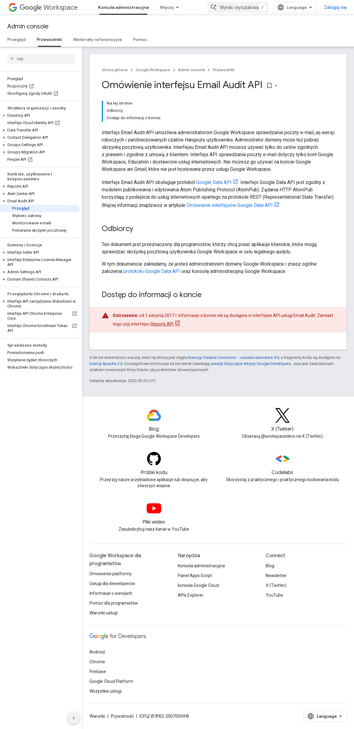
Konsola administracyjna (201, 565)
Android (97, 652)
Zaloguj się (335, 7)
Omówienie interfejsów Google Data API (230, 205)
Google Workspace (153, 70)
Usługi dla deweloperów (112, 583)
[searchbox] (41, 59)
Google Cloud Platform (111, 681)
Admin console (28, 26)
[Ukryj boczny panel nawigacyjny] (74, 718)
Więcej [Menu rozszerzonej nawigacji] (167, 7)
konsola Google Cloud (198, 585)
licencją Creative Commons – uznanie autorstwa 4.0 (233, 357)
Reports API (162, 324)
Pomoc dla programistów (113, 603)
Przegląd (16, 39)
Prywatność (122, 716)
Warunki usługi (103, 612)
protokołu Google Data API (151, 271)
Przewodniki (224, 70)
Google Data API (214, 182)
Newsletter (276, 575)
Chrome (97, 661)
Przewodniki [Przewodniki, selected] (49, 39)
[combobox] (237, 7)
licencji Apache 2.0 (105, 363)
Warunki (97, 716)
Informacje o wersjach (110, 593)
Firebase (97, 671)
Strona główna (115, 70)
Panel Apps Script (195, 575)
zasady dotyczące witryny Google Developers (250, 363)
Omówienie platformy (110, 573)
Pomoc (140, 39)
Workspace (49, 7)
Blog (270, 565)
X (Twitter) (276, 585)
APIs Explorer (190, 595)
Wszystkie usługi (105, 691)
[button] (40, 115)
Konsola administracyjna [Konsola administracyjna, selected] (123, 7)
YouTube (274, 595)
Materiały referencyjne (97, 39)
